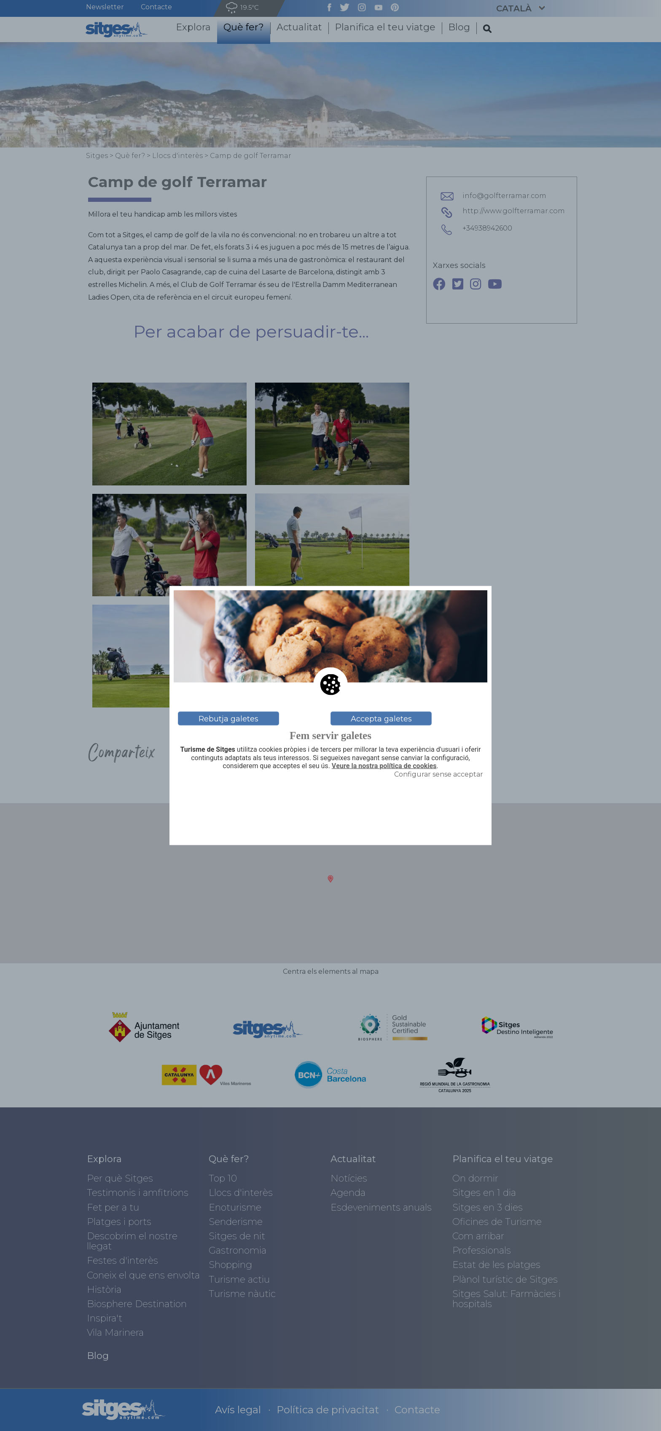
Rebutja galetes (228, 718)
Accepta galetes (381, 718)
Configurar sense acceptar (438, 774)
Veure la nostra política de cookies (384, 766)
